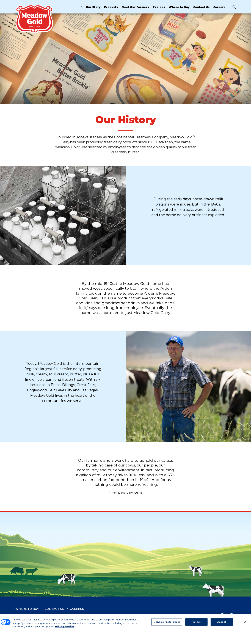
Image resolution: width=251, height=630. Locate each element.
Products (111, 7)
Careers (219, 7)
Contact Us (201, 7)
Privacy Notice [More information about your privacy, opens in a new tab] (64, 628)
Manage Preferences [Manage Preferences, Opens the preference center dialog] (166, 623)
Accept (221, 623)
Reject (196, 623)
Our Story (93, 7)
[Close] (245, 623)
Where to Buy (179, 7)
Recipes (159, 7)
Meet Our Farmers (135, 7)
